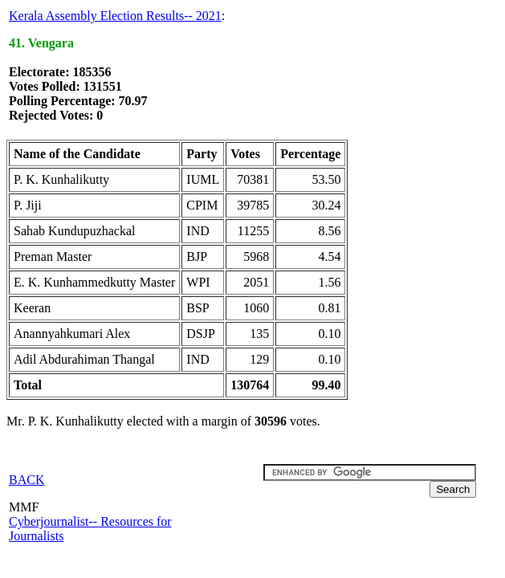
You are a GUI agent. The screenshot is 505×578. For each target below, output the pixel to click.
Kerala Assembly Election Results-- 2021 (115, 15)
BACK (26, 479)
